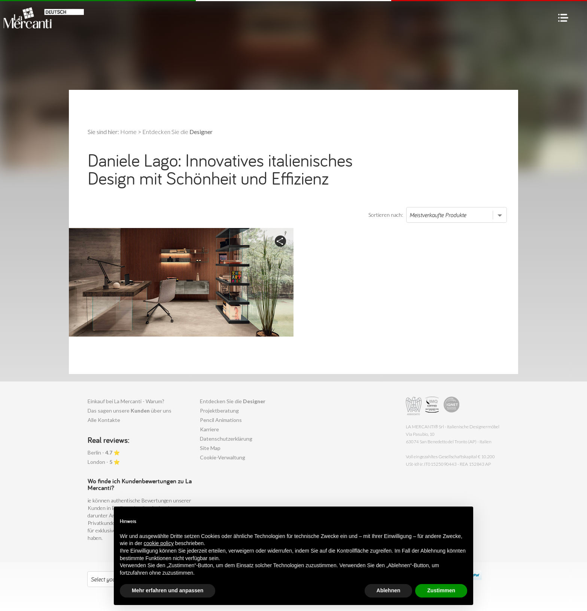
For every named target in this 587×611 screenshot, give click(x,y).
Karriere (209, 429)
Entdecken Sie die (232, 401)
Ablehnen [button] (389, 590)
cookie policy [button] (159, 543)
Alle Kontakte (104, 420)
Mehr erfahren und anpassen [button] (167, 590)
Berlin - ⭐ (104, 452)
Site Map (210, 448)
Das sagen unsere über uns (129, 410)
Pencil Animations (221, 420)
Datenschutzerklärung (226, 438)
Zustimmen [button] (441, 590)
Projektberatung (219, 410)
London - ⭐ (104, 462)
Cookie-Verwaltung (222, 457)
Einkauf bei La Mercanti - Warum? (126, 401)
